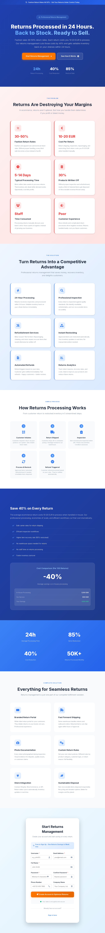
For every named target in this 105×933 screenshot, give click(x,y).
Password (35, 872)
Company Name (59, 882)
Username (35, 853)
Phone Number (36, 882)
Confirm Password (60, 872)
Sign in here (52, 915)
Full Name (35, 863)
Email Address (59, 853)
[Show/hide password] (48, 876)
